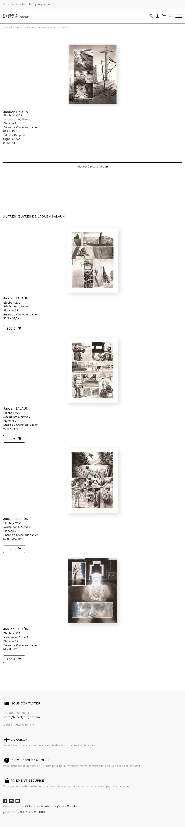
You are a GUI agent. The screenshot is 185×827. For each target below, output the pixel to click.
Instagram (11, 801)
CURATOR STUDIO (32, 812)
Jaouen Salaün (15, 112)
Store (18, 27)
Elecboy (30, 27)
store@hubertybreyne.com (21, 717)
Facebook (5, 801)
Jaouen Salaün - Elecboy (54, 27)
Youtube (17, 801)
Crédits (72, 806)
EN (170, 15)
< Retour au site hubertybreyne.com (28, 4)
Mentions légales (53, 806)
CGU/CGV (32, 806)
